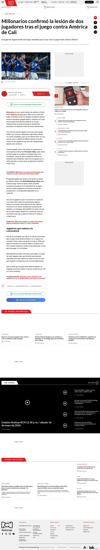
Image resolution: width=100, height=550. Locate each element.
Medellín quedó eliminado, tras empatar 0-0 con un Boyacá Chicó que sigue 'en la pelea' (25, 276)
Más (93, 381)
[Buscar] (98, 2)
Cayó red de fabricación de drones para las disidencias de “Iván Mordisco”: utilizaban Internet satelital (86, 412)
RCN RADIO (53, 529)
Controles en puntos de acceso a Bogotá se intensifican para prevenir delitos (87, 491)
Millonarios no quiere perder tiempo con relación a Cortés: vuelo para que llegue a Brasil (24, 173)
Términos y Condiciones (74, 546)
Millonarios (10, 285)
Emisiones (6, 7)
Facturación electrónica (36, 525)
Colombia (20, 2)
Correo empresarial (24, 534)
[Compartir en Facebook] (95, 22)
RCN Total (53, 526)
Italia (59, 148)
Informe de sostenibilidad (37, 528)
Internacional (29, 2)
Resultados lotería (63, 128)
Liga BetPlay (5, 333)
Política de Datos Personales (48, 546)
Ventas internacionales (37, 532)
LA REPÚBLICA (69, 525)
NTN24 (52, 525)
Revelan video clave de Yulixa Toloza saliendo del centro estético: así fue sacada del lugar (72, 121)
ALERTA (52, 532)
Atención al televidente (22, 528)
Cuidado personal (82, 463)
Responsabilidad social (25, 525)
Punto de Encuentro (74, 2)
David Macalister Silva (22, 285)
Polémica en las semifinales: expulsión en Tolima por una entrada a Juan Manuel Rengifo (82, 337)
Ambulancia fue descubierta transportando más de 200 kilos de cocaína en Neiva (85, 423)
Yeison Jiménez (5, 482)
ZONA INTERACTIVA (88, 526)
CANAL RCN (89, 2)
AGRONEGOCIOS (70, 529)
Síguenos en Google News (26, 299)
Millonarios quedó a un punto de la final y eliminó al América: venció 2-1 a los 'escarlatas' (24, 221)
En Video (10, 382)
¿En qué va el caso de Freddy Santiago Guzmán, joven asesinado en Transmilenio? (86, 401)
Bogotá (60, 118)
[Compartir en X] (95, 27)
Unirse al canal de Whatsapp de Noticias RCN (25, 104)
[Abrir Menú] (2, 2)
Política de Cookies (62, 546)
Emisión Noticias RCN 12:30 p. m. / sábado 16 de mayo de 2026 (26, 423)
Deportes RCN (36, 2)
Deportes (10, 14)
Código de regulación (25, 531)
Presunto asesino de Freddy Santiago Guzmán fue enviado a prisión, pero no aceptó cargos (73, 141)
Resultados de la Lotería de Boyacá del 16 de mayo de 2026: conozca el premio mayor (72, 131)
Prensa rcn (22, 536)
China (78, 475)
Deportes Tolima (73, 333)
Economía (54, 2)
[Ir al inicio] (11, 3)
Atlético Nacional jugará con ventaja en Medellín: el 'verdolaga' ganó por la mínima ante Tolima (49, 337)
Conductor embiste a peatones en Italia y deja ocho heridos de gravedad (73, 151)
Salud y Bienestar (44, 2)
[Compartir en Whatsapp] (95, 32)
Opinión (67, 2)
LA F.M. (52, 530)
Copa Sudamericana (36, 285)
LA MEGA (52, 536)
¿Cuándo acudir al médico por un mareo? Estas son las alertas (86, 466)
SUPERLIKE (85, 529)
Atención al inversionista (22, 539)
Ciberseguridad (59, 107)
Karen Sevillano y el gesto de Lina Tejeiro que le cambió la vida (84, 389)
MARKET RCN (86, 530)
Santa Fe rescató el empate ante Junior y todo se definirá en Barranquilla (15, 336)
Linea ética (36, 534)
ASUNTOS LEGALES (70, 526)
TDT (59, 525)
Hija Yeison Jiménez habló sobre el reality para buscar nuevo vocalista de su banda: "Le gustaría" (17, 487)
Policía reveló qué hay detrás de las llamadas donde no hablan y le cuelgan (71, 110)
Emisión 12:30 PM (49, 7)
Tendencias (61, 2)
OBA (34, 536)
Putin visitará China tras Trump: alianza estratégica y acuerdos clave (87, 478)
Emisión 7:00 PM (92, 7)
